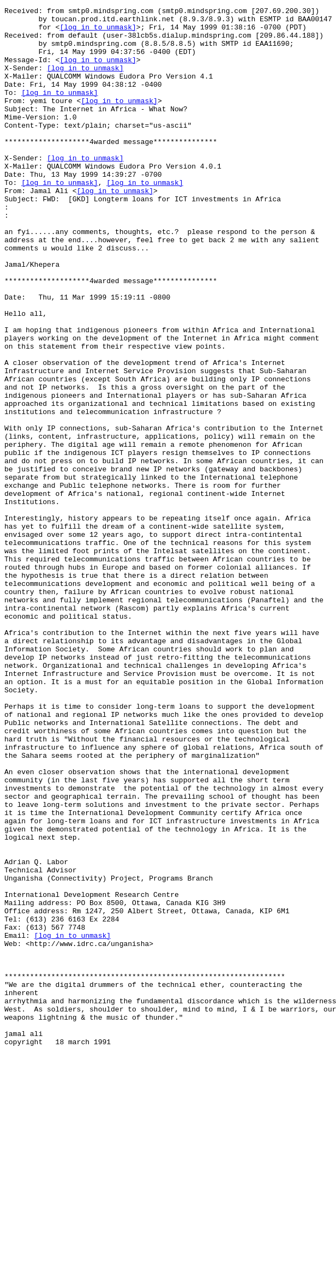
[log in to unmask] (97, 32)
